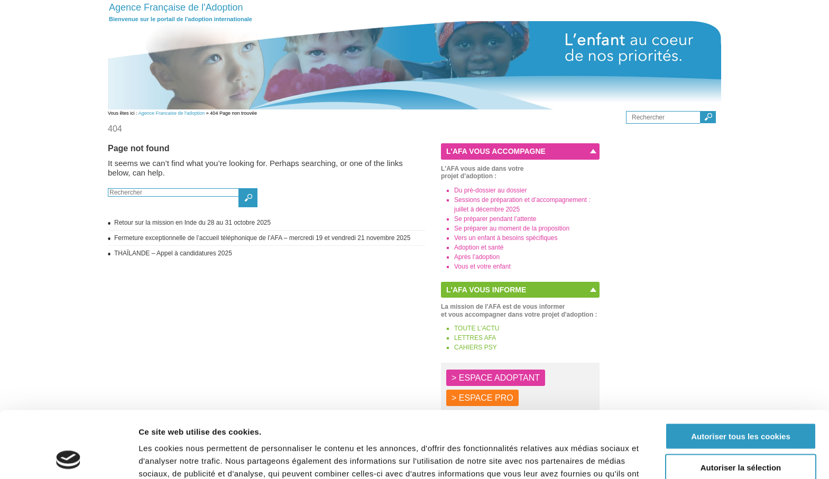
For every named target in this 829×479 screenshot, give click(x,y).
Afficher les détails (582, 458)
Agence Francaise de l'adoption (172, 113)
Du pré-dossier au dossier (490, 190)
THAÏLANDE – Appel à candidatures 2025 (173, 253)
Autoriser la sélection (741, 404)
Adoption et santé (478, 247)
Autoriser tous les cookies (740, 373)
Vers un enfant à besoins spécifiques (505, 238)
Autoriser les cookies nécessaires (741, 435)
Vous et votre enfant (482, 266)
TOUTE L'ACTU (476, 328)
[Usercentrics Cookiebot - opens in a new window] (68, 458)
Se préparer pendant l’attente (495, 219)
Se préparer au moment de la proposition (511, 228)
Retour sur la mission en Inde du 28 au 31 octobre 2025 (192, 222)
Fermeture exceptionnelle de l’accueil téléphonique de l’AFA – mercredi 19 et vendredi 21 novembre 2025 (262, 238)
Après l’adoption (477, 257)
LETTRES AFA (475, 338)
